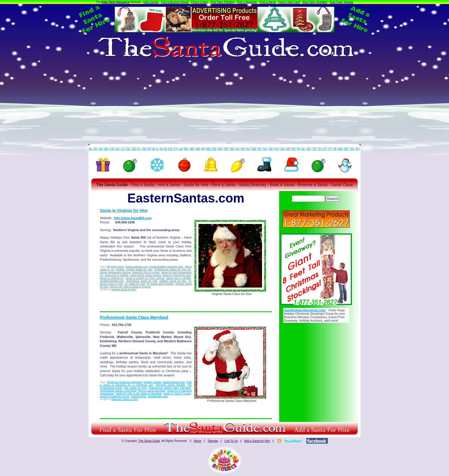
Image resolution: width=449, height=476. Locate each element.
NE (232, 148)
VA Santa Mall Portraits (160, 283)
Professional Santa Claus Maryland (134, 317)
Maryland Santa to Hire (124, 399)
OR (288, 148)
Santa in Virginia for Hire (124, 210)
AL (90, 148)
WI (352, 148)
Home (197, 440)
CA (112, 148)
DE (134, 148)
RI (298, 148)
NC (265, 148)
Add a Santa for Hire (257, 440)
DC (128, 148)
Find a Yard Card (289, 2)
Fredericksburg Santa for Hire (166, 266)
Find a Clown (199, 2)
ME (186, 148)
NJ (248, 148)
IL (157, 148)
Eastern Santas (152, 382)
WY (357, 148)
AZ (101, 148)
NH (243, 148)
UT (324, 148)
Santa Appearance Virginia (115, 272)
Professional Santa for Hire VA (172, 269)
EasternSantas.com (136, 266)
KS (170, 148)
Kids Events (151, 2)
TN (314, 148)
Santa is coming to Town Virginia (144, 278)
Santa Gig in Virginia (117, 275)
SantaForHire (138, 396)
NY (259, 148)
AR (106, 148)
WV (346, 148)
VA (335, 148)
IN (161, 148)
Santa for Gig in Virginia (145, 272)
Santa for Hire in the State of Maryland (139, 393)
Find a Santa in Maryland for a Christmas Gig (146, 383)
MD (192, 148)
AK (95, 148)
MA (198, 148)
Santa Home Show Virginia (145, 275)
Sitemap (213, 440)
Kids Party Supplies (314, 2)
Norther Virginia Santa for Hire (134, 269)
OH (276, 148)
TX (319, 148)
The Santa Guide (149, 440)
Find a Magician (247, 2)
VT (330, 148)
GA (144, 148)
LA (180, 148)
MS (214, 148)
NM (254, 148)
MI (203, 148)
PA (294, 148)
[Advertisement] (224, 101)
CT (123, 148)
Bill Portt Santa (115, 266)
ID (153, 148)
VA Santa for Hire (135, 283)
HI (149, 148)
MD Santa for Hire (135, 387)
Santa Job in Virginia (178, 278)
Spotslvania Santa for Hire (141, 281)
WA (340, 148)
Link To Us (231, 440)
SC (303, 148)
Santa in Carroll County (177, 393)
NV (237, 148)
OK (282, 148)
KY (175, 148)
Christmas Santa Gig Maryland (124, 382)
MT (226, 148)
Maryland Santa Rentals (170, 384)
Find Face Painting (222, 2)
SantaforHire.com (158, 396)
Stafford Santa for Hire (172, 281)
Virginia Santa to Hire (123, 289)
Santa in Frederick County (114, 396)
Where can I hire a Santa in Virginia (130, 286)
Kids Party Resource (116, 2)
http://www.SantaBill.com (133, 218)
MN (208, 148)
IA (165, 148)
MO (220, 148)
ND (271, 148)
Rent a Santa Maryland (151, 390)
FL (139, 148)
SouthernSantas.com (112, 281)
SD (309, 148)
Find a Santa (267, 2)
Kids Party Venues (341, 2)
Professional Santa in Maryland (118, 390)
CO (117, 148)
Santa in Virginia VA (112, 278)
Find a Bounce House (174, 2)
